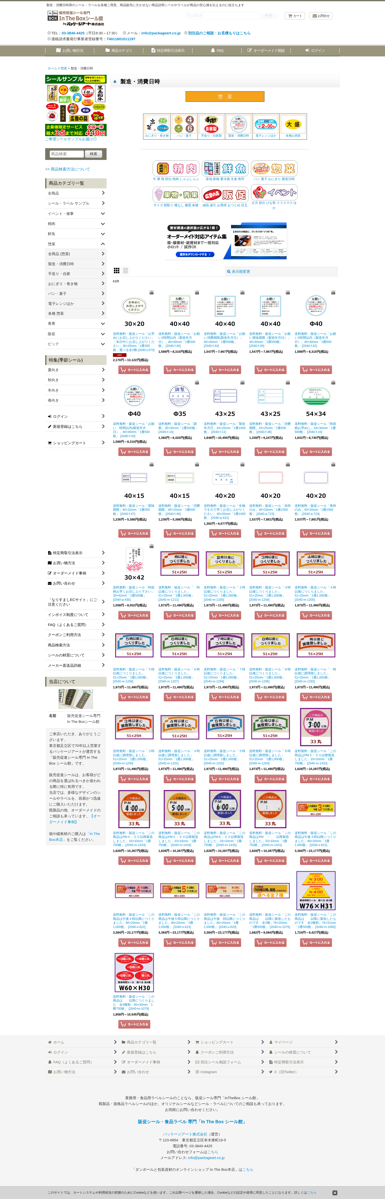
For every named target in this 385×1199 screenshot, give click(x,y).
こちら (212, 1152)
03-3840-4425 (73, 33)
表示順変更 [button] (238, 271)
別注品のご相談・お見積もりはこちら (219, 33)
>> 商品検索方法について (67, 169)
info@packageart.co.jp (161, 33)
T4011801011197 (121, 39)
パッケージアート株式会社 (185, 1134)
